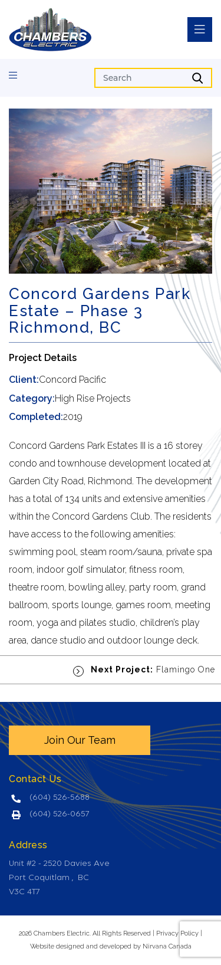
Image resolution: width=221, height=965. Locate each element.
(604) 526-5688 (59, 797)
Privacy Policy (177, 933)
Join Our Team (80, 740)
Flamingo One (144, 669)
